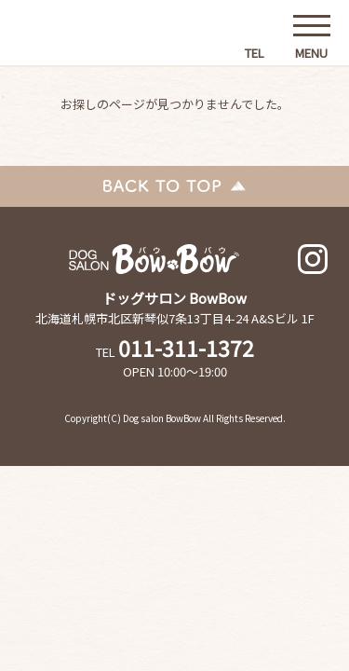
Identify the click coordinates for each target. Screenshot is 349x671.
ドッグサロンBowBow (89, 42)
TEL (254, 50)
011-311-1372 (186, 347)
